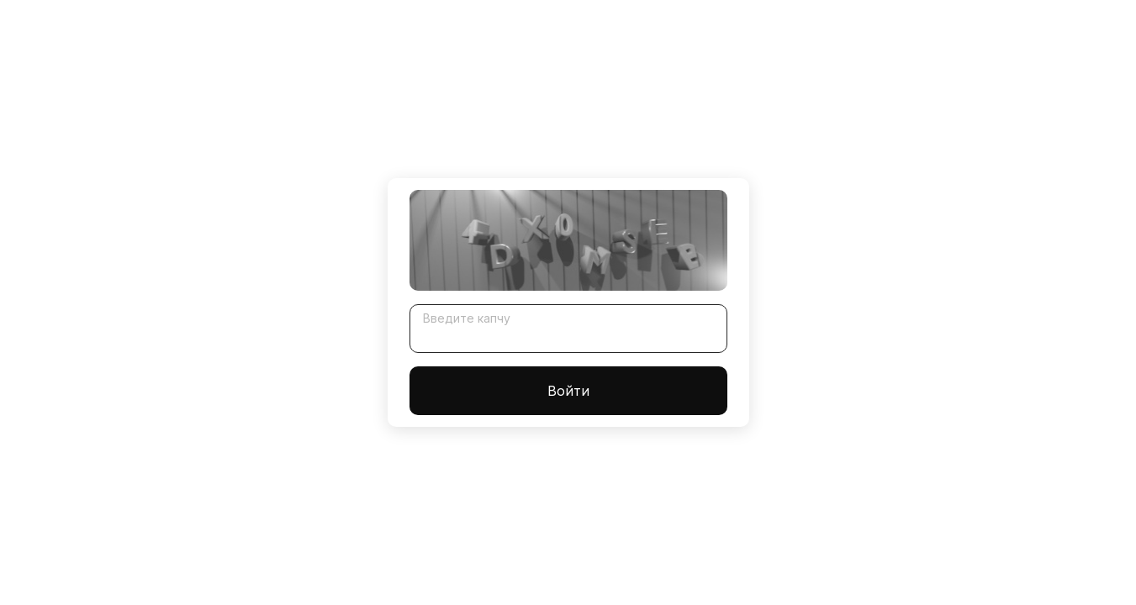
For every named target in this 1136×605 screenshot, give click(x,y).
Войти (568, 390)
